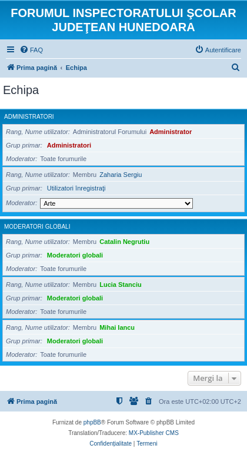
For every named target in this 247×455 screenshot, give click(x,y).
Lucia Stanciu (120, 284)
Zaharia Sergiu (120, 174)
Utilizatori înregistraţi (76, 188)
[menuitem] (31, 50)
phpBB (92, 422)
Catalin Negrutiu (124, 241)
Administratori (29, 116)
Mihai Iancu (117, 327)
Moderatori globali (37, 226)
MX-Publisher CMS (154, 433)
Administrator (170, 131)
